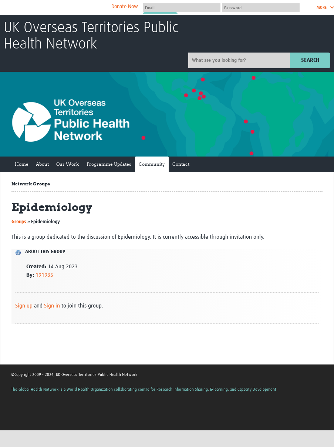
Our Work (67, 164)
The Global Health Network (59, 7)
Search (310, 60)
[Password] (261, 7)
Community (152, 164)
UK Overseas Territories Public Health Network (91, 36)
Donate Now (124, 6)
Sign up (24, 306)
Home (21, 164)
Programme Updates (109, 164)
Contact (180, 164)
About (42, 164)
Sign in (52, 306)
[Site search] (240, 60)
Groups (18, 221)
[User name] (181, 7)
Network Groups (30, 183)
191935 (44, 275)
